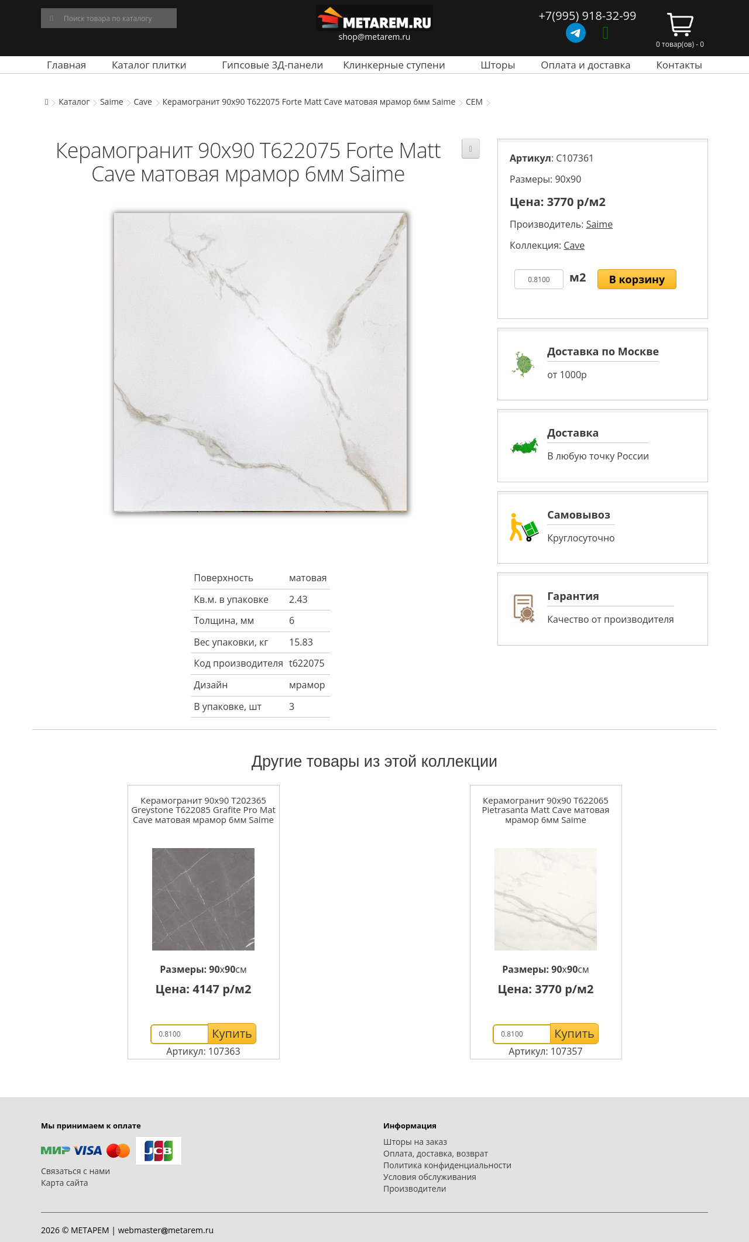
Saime (111, 101)
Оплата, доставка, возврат (435, 1153)
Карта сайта (64, 1182)
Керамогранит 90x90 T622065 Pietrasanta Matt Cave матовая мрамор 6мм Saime (546, 809)
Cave (142, 101)
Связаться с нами (75, 1170)
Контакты (679, 64)
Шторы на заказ (415, 1141)
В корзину (637, 279)
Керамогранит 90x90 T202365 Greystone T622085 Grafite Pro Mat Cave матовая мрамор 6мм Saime (203, 809)
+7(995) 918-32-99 (587, 15)
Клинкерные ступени (394, 64)
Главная (66, 64)
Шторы (497, 64)
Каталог (74, 101)
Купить (232, 1033)
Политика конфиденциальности (447, 1165)
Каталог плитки (149, 64)
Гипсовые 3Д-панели (272, 64)
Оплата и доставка (586, 64)
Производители (414, 1188)
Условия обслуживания (429, 1176)
